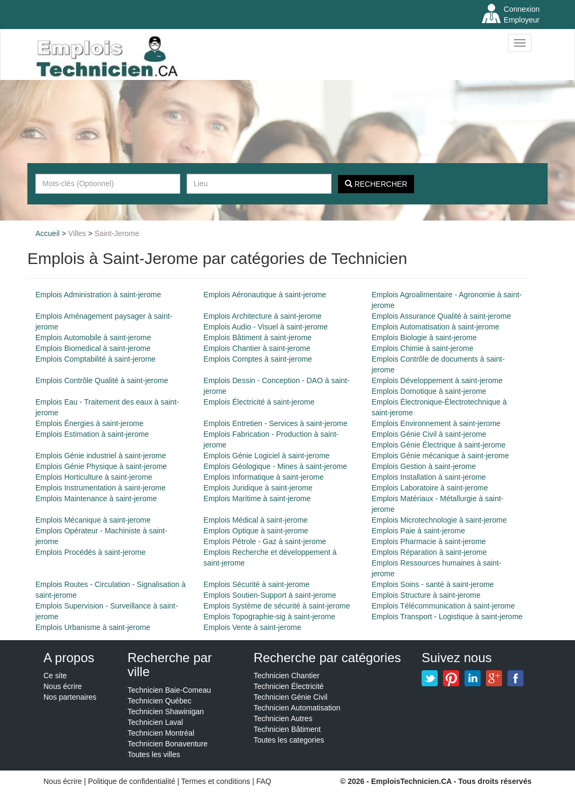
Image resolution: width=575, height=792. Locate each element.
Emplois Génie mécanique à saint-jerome (440, 455)
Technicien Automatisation (297, 707)
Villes (77, 233)
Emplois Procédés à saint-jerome (90, 552)
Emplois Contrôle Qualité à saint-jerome (101, 380)
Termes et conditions (216, 781)
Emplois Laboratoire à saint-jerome (430, 487)
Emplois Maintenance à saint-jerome (96, 498)
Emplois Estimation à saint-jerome (92, 434)
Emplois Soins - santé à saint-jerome (433, 584)
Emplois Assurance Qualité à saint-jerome (441, 316)
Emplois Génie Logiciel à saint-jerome (266, 455)
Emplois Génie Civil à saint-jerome (429, 434)
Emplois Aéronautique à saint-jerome (264, 294)
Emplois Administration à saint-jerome (98, 294)
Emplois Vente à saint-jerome (252, 627)
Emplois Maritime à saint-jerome (257, 498)
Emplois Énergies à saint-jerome (89, 423)
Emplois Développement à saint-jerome (437, 380)
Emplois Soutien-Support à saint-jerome (269, 595)
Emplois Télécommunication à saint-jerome (443, 606)
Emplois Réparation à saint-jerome (429, 552)
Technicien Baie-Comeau (169, 690)
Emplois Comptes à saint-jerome (257, 359)
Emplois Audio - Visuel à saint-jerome (265, 326)
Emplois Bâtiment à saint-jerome (257, 337)
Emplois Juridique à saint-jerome (257, 487)
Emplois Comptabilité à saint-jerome (95, 359)
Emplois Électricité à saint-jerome (258, 402)
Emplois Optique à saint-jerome (255, 530)
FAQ (263, 781)
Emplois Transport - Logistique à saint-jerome (447, 616)
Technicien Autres (283, 718)
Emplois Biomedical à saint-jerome (93, 348)
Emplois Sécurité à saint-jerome (256, 584)
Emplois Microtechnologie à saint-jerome (439, 520)
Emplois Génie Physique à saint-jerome (101, 466)
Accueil (47, 233)
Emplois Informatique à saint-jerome (263, 477)
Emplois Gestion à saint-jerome (424, 466)
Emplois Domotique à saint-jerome (429, 391)
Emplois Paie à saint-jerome (418, 530)
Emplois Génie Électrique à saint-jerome (439, 445)
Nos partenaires (70, 697)
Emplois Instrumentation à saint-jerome (100, 487)
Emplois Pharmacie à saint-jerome (429, 541)
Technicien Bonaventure (168, 743)
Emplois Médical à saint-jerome (255, 520)
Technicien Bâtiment (287, 729)
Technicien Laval (155, 722)
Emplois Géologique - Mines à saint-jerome (275, 466)
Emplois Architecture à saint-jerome (262, 316)
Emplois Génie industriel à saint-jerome (100, 455)
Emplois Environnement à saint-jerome (436, 423)
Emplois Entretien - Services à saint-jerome (275, 423)
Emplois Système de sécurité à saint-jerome (276, 606)
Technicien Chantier (287, 675)
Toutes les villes (154, 754)
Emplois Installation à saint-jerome (429, 477)
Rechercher (376, 184)
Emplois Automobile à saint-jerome (93, 337)
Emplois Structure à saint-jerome (426, 595)
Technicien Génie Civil (291, 697)
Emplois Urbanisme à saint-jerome (92, 627)
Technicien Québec (159, 700)
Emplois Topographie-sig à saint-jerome (269, 616)
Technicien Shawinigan (166, 711)
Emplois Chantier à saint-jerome (256, 348)
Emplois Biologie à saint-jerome (424, 337)
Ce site (55, 675)
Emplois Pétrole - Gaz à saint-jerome (264, 541)
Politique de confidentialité (131, 781)
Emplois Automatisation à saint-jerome (435, 326)
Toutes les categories (289, 740)
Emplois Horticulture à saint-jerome (93, 477)
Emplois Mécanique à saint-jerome (93, 520)
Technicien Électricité (289, 686)
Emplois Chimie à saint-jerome (423, 348)
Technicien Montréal (161, 733)
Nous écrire (62, 686)
